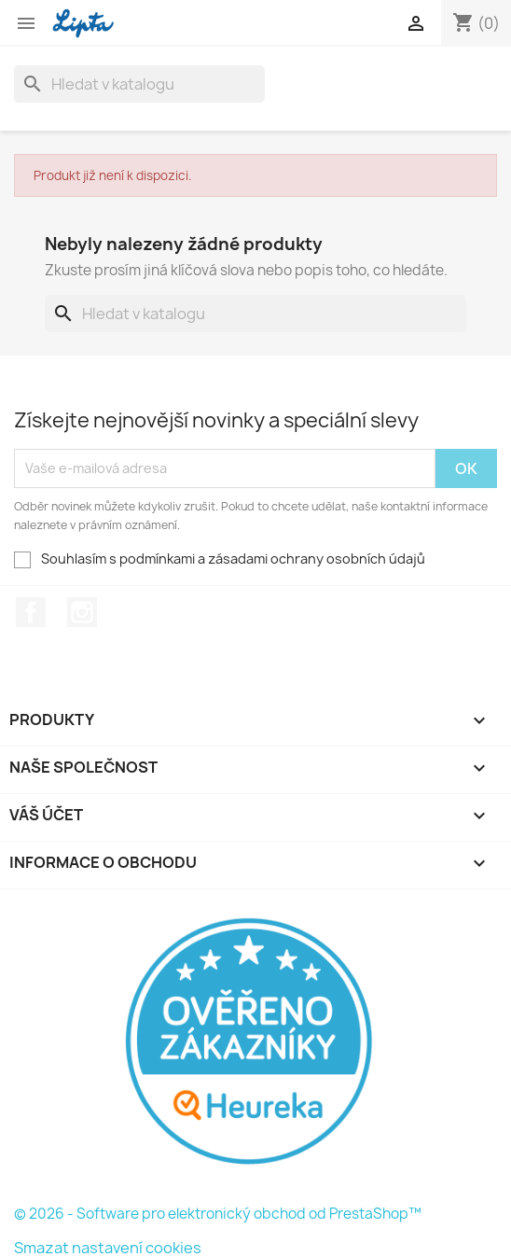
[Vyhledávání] (139, 84)
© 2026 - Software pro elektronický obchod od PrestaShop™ (217, 1213)
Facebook (31, 612)
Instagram (82, 612)
